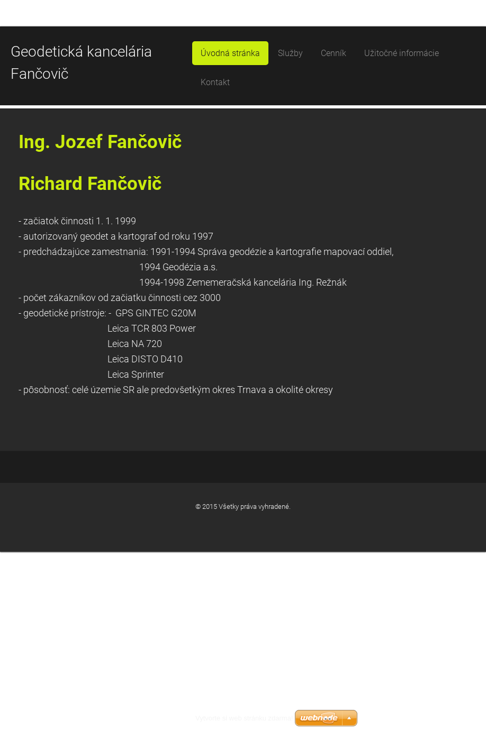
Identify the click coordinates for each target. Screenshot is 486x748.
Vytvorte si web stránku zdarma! (244, 718)
